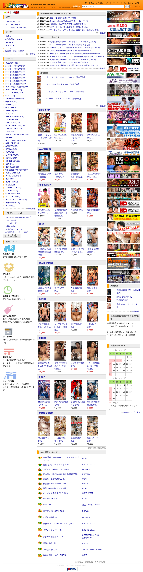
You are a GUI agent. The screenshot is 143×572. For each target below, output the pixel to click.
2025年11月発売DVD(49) (15, 84)
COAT (41, 224)
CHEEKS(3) (10, 185)
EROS (85, 543)
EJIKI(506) (9, 131)
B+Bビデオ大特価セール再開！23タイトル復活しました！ (74, 65)
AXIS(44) (9, 137)
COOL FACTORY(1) (13, 194)
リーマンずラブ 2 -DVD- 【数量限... (60, 327)
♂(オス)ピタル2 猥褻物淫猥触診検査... (44, 252)
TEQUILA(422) (11, 119)
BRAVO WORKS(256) (14, 98)
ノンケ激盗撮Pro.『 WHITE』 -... (45, 327)
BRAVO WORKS (46, 263)
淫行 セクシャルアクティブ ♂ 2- (56, 465)
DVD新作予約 (44, 110)
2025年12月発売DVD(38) (15, 81)
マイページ (118, 3)
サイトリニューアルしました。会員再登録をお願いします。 (75, 30)
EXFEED (42, 338)
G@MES (42, 299)
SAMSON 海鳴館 (46, 413)
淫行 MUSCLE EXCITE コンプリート (58, 524)
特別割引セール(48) (13, 39)
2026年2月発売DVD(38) (15, 75)
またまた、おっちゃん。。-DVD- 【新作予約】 (66, 77)
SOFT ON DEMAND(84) (15, 140)
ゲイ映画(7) (10, 205)
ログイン (108, 3)
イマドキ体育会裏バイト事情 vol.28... (93, 366)
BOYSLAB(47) (11, 158)
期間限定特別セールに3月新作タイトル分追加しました (73, 42)
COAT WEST (87, 493)
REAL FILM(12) (11, 182)
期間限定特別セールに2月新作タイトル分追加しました (73, 59)
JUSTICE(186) (11, 110)
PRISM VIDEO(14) (13, 176)
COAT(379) (10, 96)
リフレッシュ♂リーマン (53, 530)
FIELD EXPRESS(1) (13, 188)
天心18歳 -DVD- (77, 210)
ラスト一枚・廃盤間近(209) (16, 87)
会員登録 (99, 3)
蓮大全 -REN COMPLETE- (54, 479)
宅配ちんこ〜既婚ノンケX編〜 (56, 469)
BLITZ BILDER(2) (12, 197)
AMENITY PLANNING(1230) (17, 134)
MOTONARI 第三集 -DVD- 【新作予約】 (63, 84)
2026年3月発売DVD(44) (15, 72)
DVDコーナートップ (13, 24)
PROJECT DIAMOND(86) (16, 200)
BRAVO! (85, 511)
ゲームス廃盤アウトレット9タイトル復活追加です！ (72, 62)
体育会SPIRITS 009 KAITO (54, 484)
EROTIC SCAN (88, 465)
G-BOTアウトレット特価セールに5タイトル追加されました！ (76, 47)
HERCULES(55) (12, 167)
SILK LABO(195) (12, 143)
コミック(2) (10, 48)
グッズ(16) (9, 45)
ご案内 (137, 3)
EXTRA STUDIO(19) (13, 128)
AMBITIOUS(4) (11, 191)
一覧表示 (31, 54)
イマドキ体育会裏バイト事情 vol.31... (60, 366)
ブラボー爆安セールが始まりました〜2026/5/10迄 (71, 50)
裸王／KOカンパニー (91, 505)
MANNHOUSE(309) (13, 90)
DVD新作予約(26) (12, 63)
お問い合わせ (11, 226)
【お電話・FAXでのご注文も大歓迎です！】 (68, 24)
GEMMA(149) (11, 149)
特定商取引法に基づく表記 (16, 232)
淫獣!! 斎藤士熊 (49, 543)
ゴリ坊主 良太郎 (50, 550)
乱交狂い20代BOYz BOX (53, 511)
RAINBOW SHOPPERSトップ (18, 217)
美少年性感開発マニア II (53, 537)
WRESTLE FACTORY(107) (16, 170)
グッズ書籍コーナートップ (16, 27)
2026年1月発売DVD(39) (15, 78)
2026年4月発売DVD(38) (15, 69)
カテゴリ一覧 (11, 223)
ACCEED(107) (11, 146)
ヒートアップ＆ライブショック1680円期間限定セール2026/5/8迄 (77, 56)
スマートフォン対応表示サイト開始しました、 (69, 27)
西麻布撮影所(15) (12, 202)
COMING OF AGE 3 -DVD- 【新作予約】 (64, 99)
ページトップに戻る (131, 412)
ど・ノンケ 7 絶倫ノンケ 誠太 (55, 493)
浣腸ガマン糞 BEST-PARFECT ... (45, 366)
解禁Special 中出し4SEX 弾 (54, 488)
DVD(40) (9, 42)
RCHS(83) (9, 179)
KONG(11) (9, 164)
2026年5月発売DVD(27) (15, 66)
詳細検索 (136, 6)
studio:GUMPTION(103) (15, 125)
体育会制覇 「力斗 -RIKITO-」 (55, 555)
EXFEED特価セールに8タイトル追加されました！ (71, 45)
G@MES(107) (11, 101)
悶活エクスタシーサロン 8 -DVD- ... (77, 138)
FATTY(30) (9, 152)
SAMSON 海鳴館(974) (14, 116)
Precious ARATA (50, 498)
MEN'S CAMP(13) (12, 173)
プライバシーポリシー (14, 229)
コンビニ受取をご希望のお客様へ (64, 18)
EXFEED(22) (10, 104)
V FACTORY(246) (12, 122)
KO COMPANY (45, 185)
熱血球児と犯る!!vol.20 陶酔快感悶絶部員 (60, 474)
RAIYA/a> (47, 505)
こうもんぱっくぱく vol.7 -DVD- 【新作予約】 (65, 91)
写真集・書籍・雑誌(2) (14, 51)
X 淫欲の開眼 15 (50, 517)
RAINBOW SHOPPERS (43, 4)
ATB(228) (9, 113)
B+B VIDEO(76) (12, 155)
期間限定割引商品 (12, 21)
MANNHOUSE (45, 149)
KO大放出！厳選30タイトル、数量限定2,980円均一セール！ (75, 53)
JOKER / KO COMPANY (92, 550)
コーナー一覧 (11, 220)
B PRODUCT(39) (12, 161)
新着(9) (8, 36)
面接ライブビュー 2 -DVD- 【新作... (45, 138)
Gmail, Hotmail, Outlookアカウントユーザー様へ (70, 21)
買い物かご (128, 3)
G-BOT (42, 377)
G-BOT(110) (10, 107)
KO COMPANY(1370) (14, 93)
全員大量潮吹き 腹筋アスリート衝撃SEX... (60, 213)
